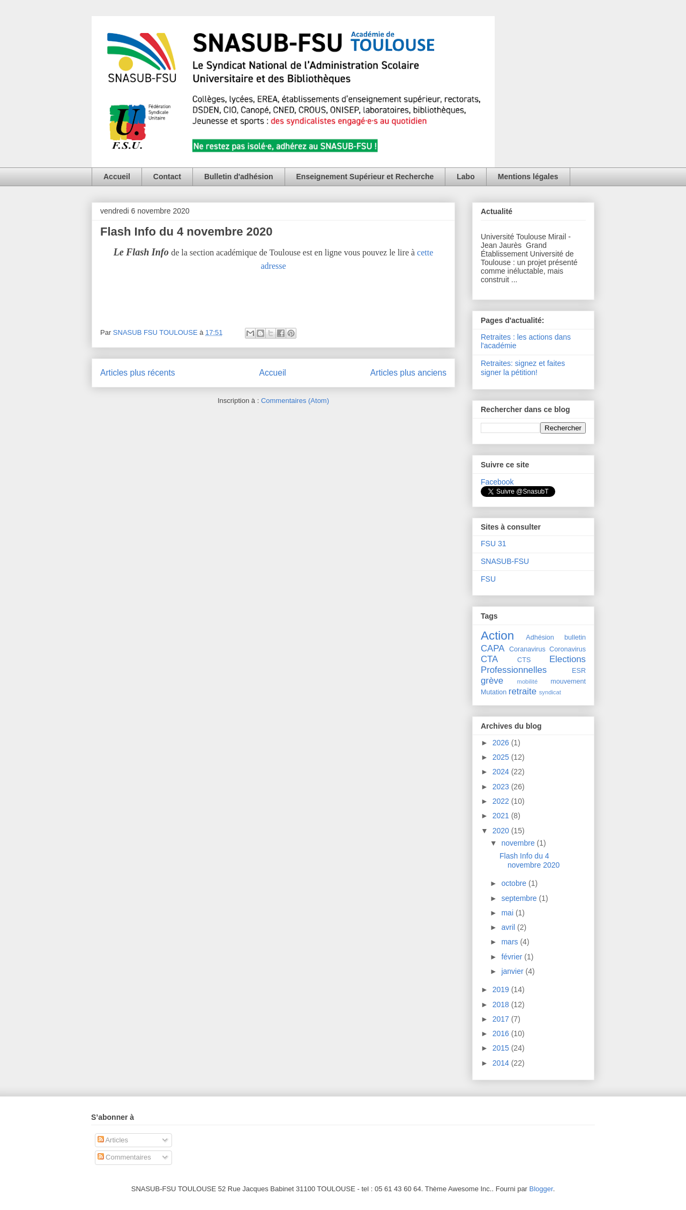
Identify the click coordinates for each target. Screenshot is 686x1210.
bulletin (575, 637)
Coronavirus (567, 649)
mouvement (568, 681)
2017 (502, 1019)
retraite (522, 691)
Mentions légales (528, 176)
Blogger (541, 1189)
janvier (513, 971)
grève (492, 681)
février (512, 956)
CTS (524, 660)
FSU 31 (493, 543)
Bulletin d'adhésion (238, 176)
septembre (520, 898)
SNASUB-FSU (505, 561)
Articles (113, 1140)
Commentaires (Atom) (295, 401)
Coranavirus (527, 649)
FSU (488, 579)
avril (509, 927)
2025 (502, 757)
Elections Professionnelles (533, 664)
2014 (502, 1063)
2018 (502, 1004)
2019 (502, 989)
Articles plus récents (137, 372)
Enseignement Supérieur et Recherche (365, 176)
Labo (465, 176)
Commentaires (124, 1157)
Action (497, 635)
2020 (502, 830)
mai (508, 912)
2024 (502, 771)
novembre (518, 843)
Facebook (497, 482)
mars (510, 941)
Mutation (493, 692)
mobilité (527, 681)
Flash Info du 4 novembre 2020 (186, 231)
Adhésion (540, 637)
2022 (502, 801)
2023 (502, 786)
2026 (502, 742)
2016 (502, 1033)
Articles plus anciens (408, 372)
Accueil (116, 176)
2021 (502, 815)
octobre (514, 883)
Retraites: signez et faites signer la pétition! (523, 368)
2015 (502, 1048)
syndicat (550, 692)
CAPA (492, 648)
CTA (489, 659)
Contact (167, 176)
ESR (579, 670)
